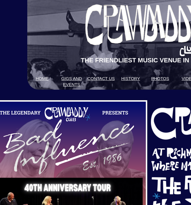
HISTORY (130, 78)
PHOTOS (160, 78)
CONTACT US (101, 78)
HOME (42, 78)
